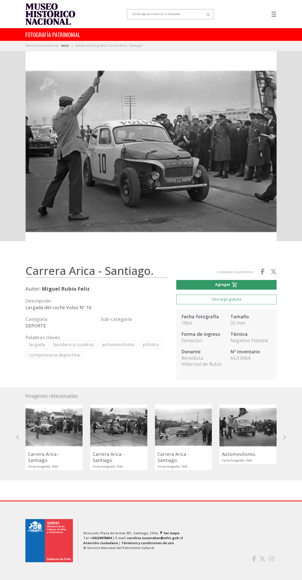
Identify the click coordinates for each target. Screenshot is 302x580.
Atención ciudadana (100, 543)
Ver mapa (169, 533)
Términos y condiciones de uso (147, 543)
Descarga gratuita (226, 299)
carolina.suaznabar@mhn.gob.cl (155, 538)
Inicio (65, 45)
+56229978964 (101, 538)
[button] (17, 437)
